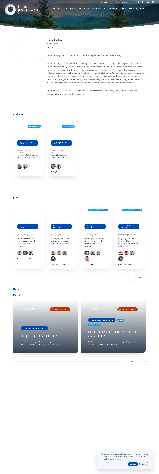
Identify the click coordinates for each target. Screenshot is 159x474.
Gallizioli (20, 172)
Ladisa (27, 172)
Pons (19, 258)
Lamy (52, 264)
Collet (53, 172)
